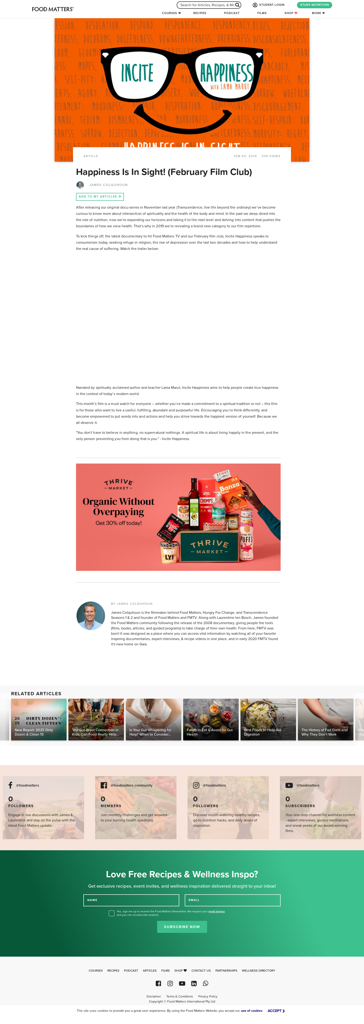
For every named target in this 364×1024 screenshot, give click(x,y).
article (90, 156)
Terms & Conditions (179, 996)
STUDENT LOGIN (268, 5)
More (316, 13)
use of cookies (251, 1011)
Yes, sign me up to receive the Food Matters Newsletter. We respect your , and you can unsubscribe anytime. (171, 913)
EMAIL (194, 900)
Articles (150, 971)
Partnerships (226, 971)
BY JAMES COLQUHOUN (132, 604)
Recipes (199, 13)
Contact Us (201, 971)
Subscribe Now (182, 927)
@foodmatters (27, 785)
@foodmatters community (132, 785)
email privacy (216, 911)
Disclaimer (154, 996)
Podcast (232, 13)
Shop (291, 13)
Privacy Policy (207, 996)
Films (262, 13)
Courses (169, 13)
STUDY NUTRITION (314, 5)
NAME (92, 900)
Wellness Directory (258, 971)
